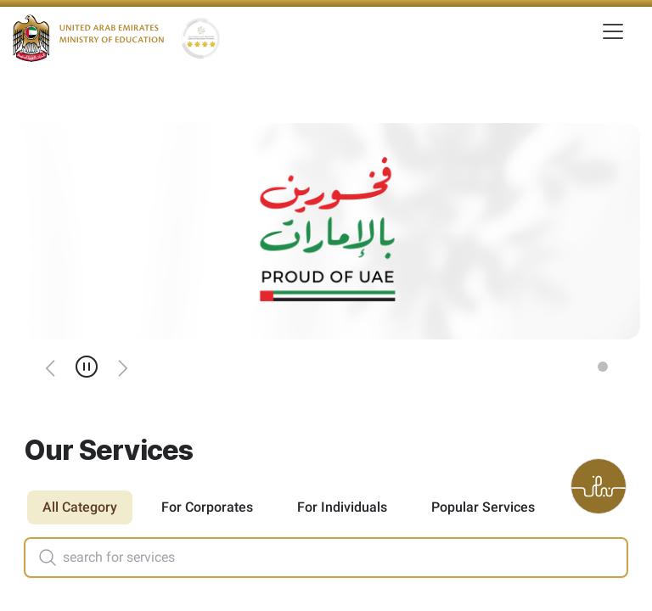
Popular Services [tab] (483, 507)
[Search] (41, 557)
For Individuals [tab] (342, 507)
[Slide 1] (603, 366)
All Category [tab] (79, 507)
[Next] (122, 366)
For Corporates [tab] (207, 507)
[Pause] (86, 366)
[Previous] (51, 366)
